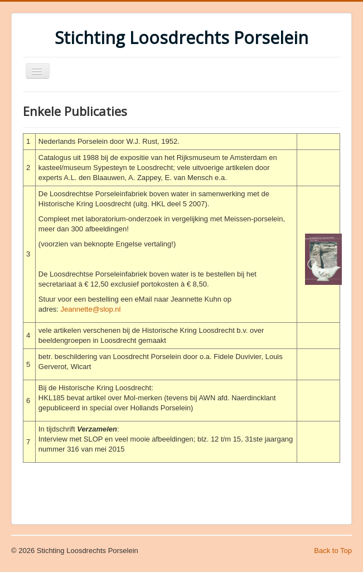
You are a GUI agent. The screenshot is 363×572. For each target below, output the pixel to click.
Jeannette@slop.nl (91, 309)
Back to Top (333, 550)
